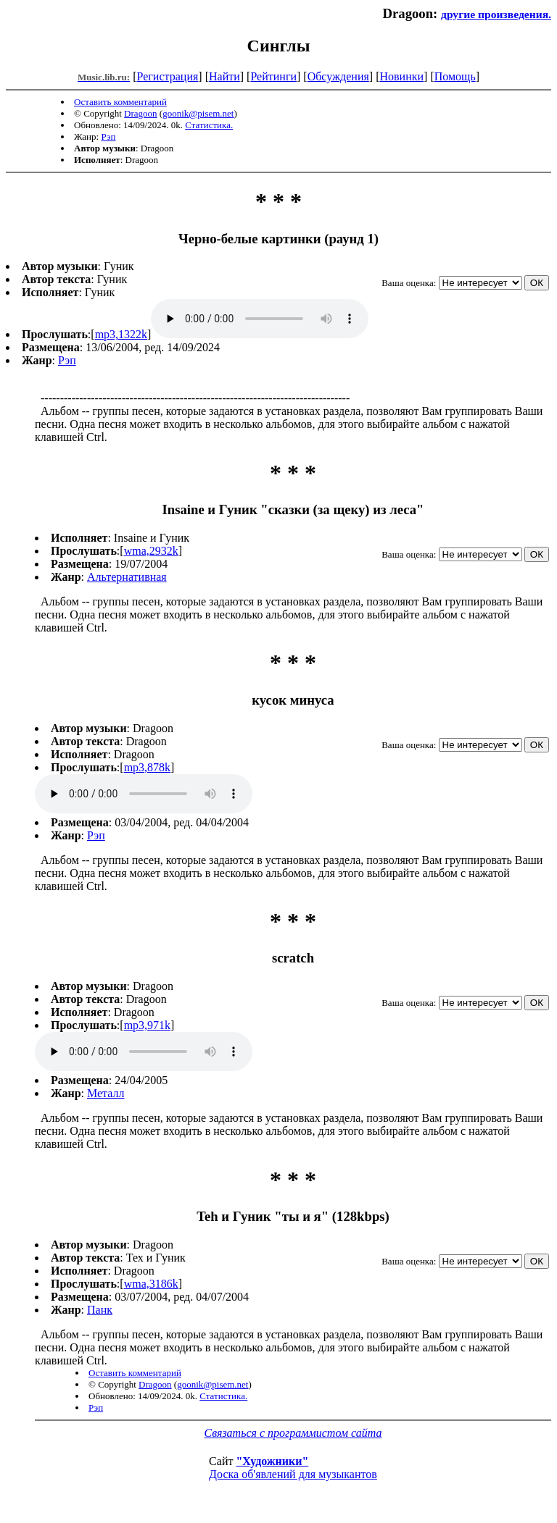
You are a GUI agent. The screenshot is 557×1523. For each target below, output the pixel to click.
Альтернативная (127, 577)
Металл (106, 1093)
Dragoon (140, 113)
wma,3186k (151, 1283)
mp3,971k (147, 1025)
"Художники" (272, 1461)
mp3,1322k (121, 334)
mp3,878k (147, 767)
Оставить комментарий (120, 101)
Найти (224, 76)
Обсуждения (338, 76)
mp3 (259, 318)
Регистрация (168, 76)
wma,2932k (151, 551)
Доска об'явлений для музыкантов (293, 1474)
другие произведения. (496, 14)
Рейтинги (273, 76)
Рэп (108, 136)
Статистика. (209, 124)
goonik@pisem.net (198, 113)
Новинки (401, 76)
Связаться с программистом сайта (293, 1433)
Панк (99, 1310)
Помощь (455, 76)
